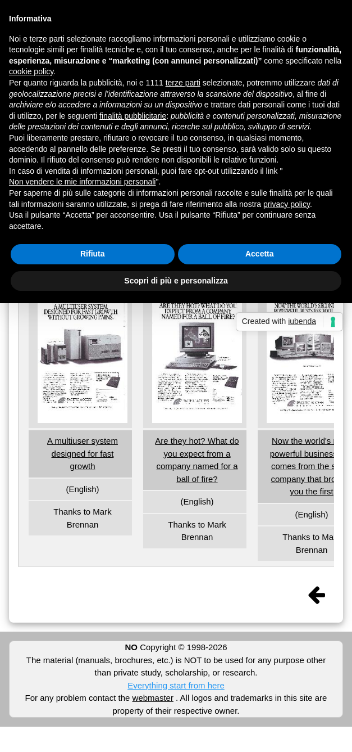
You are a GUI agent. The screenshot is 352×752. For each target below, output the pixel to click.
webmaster (152, 698)
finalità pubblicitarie (132, 115)
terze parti (183, 82)
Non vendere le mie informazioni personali (82, 181)
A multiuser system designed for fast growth (82, 453)
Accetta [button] (259, 253)
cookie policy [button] (31, 71)
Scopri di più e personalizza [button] (175, 280)
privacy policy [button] (286, 204)
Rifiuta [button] (92, 253)
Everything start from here (176, 685)
